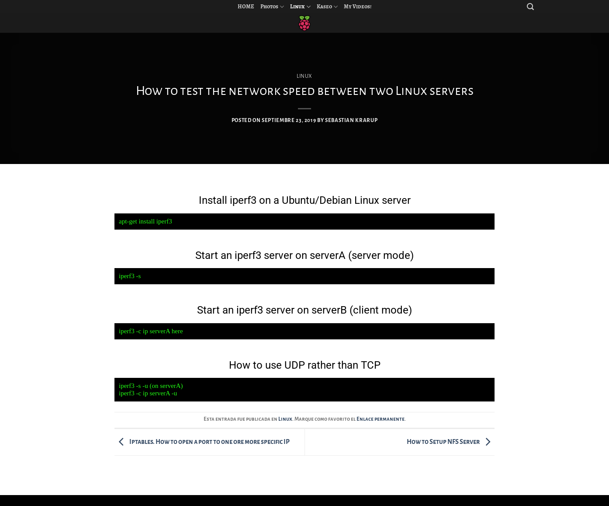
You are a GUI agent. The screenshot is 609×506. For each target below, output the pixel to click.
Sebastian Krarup (351, 120)
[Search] (530, 6)
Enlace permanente (380, 419)
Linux (300, 7)
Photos (272, 7)
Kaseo (327, 7)
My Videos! (357, 6)
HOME (246, 6)
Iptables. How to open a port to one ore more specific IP (202, 441)
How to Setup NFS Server (451, 441)
